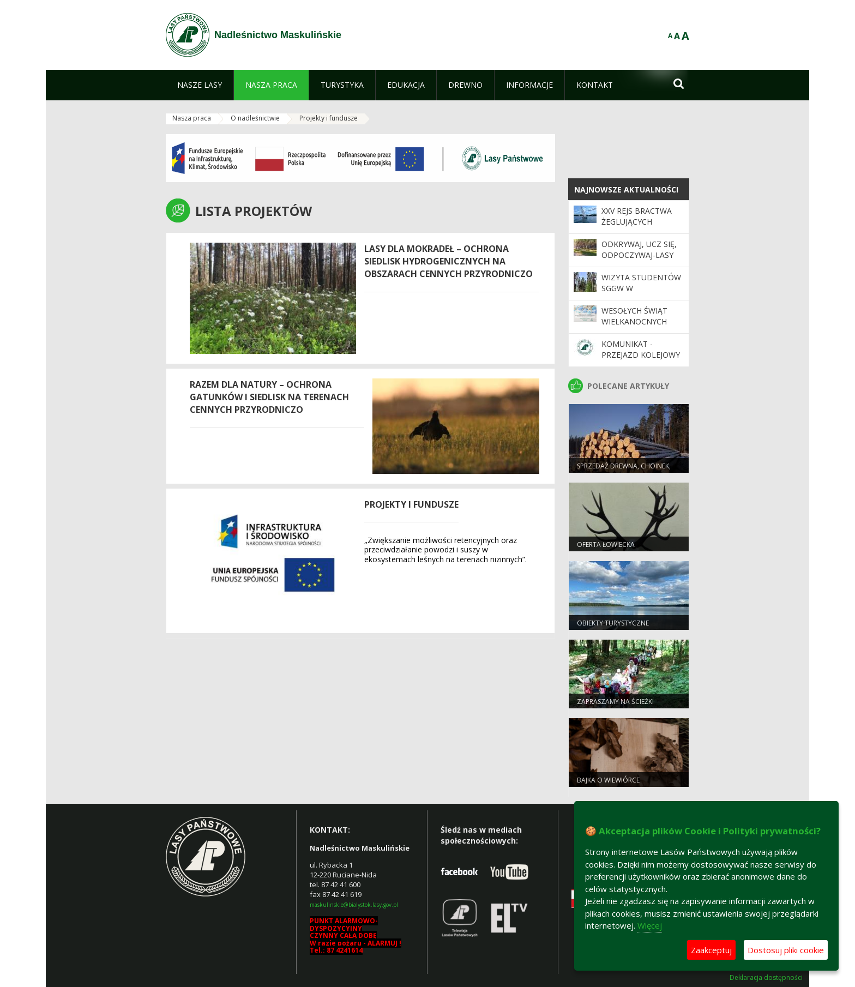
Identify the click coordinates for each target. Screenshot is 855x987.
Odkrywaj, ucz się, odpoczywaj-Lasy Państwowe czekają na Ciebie (639, 260)
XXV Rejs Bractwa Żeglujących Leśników (636, 222)
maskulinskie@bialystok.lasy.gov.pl (354, 904)
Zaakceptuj (711, 949)
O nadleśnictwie (255, 118)
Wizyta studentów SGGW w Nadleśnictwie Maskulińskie (641, 294)
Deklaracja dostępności (766, 978)
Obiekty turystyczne (613, 623)
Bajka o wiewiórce (608, 780)
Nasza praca (191, 118)
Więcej (649, 925)
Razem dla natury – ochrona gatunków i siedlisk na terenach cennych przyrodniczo (269, 397)
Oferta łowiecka (606, 544)
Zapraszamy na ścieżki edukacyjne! (615, 706)
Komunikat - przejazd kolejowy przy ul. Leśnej (640, 355)
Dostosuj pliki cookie (786, 949)
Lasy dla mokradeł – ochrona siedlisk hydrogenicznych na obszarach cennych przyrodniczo (448, 261)
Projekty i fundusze (328, 118)
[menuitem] (199, 85)
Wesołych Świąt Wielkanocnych (634, 316)
